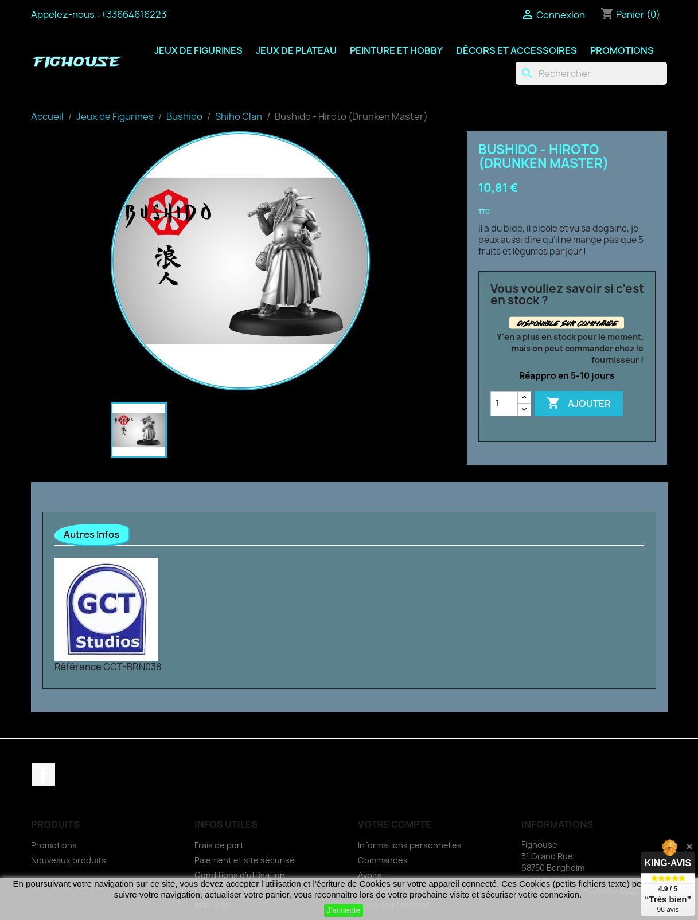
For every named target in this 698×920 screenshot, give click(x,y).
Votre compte (394, 824)
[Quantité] (504, 403)
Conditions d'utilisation (239, 875)
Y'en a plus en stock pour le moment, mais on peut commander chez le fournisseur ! (570, 348)
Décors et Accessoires (516, 50)
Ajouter (579, 403)
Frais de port (219, 845)
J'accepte (344, 910)
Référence (78, 666)
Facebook (43, 774)
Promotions (622, 50)
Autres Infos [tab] (91, 534)
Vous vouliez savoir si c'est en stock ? (567, 294)
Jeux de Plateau (296, 50)
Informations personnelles (410, 845)
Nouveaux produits (68, 860)
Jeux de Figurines (198, 50)
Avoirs (370, 875)
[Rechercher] (591, 73)
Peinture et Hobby (396, 50)
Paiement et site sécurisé (244, 860)
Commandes (383, 860)
